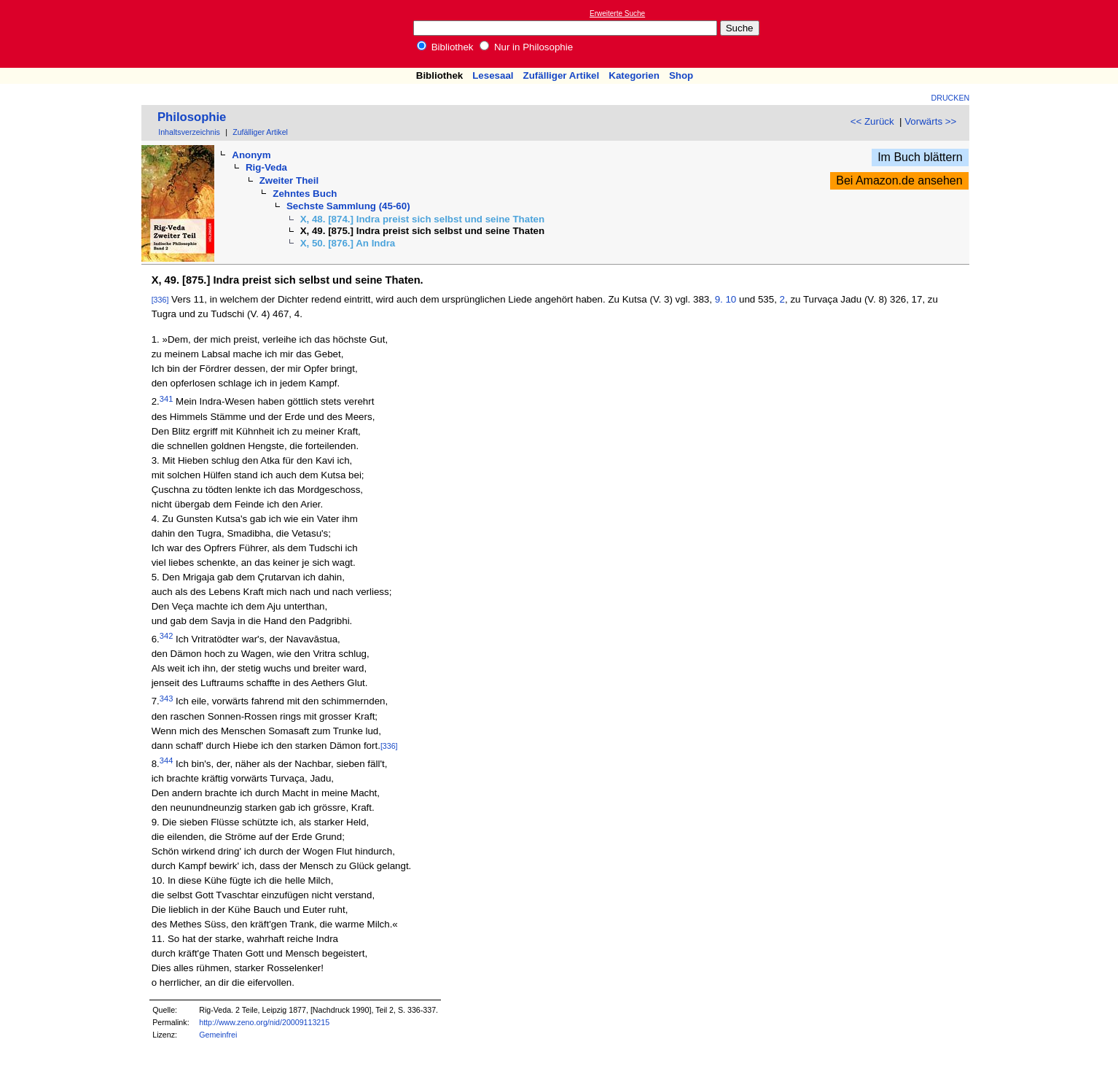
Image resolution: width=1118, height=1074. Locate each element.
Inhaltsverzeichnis (189, 132)
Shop (681, 75)
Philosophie (191, 117)
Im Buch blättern (920, 157)
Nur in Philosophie (526, 47)
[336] (160, 299)
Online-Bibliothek (69, 34)
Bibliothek (445, 47)
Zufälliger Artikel (561, 75)
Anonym (251, 154)
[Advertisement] (1051, 33)
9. (719, 299)
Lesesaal (492, 75)
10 (730, 299)
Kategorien (634, 75)
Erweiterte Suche (617, 13)
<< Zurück (872, 121)
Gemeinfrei (218, 1034)
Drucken (950, 97)
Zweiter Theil (288, 180)
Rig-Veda (266, 167)
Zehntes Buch (305, 193)
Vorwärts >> (930, 121)
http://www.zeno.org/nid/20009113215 (264, 1022)
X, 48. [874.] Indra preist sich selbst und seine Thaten (422, 219)
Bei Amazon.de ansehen (899, 180)
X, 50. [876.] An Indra (348, 243)
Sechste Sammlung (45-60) (348, 206)
